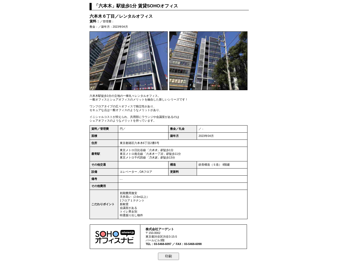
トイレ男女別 (128, 211)
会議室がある (128, 207)
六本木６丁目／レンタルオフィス (121, 16)
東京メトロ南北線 (131, 153)
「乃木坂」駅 (154, 157)
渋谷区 (158, 236)
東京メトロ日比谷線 (133, 150)
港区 (131, 143)
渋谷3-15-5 (170, 236)
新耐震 (124, 204)
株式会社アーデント (160, 229)
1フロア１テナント (132, 200)
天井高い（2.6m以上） (134, 196)
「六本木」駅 (154, 150)
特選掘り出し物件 (131, 215)
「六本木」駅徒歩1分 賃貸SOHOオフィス (136, 5)
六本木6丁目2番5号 (146, 143)
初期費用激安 (128, 193)
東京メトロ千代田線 (133, 157)
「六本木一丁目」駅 (156, 153)
